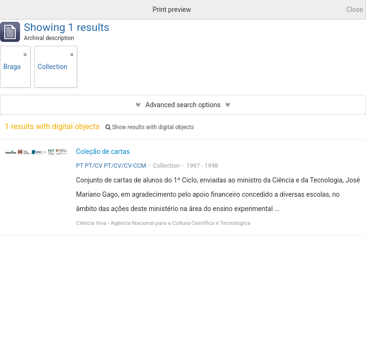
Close (354, 9)
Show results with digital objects (149, 127)
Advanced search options (182, 105)
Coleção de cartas (103, 151)
